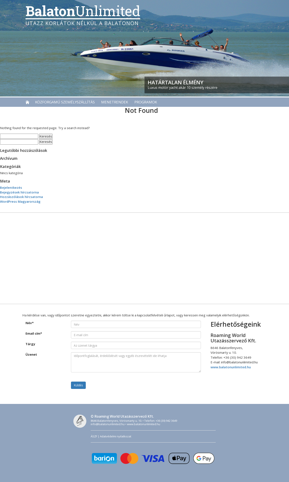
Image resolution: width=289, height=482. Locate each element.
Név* (30, 323)
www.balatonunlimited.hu (231, 367)
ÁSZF (94, 436)
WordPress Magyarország (20, 201)
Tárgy (30, 344)
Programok (145, 102)
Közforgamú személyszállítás (65, 102)
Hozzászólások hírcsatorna (21, 197)
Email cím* (34, 333)
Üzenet (31, 354)
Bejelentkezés (11, 187)
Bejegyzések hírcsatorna (19, 192)
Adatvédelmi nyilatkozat (115, 436)
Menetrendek (114, 102)
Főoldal (29, 102)
